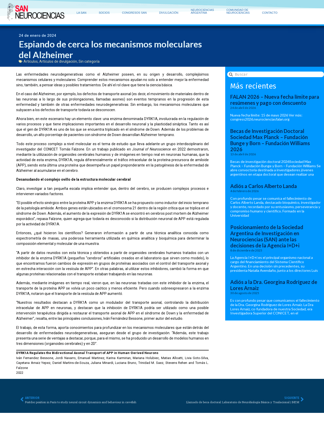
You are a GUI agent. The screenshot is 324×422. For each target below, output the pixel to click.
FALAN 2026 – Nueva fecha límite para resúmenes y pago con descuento (274, 101)
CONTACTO (270, 7)
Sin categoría (89, 62)
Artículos (31, 62)
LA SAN (83, 6)
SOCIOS (105, 6)
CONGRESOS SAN (135, 6)
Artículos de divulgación (58, 62)
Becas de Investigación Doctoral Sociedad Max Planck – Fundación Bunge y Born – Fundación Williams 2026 (270, 141)
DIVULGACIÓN (170, 6)
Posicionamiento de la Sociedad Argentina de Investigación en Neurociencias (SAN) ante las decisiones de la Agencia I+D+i (266, 237)
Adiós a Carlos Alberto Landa (263, 187)
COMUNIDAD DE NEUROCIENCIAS (239, 6)
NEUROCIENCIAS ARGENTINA (204, 6)
